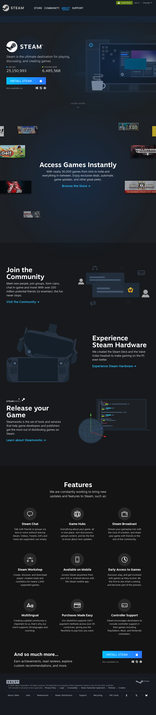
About (66, 8)
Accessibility (72, 688)
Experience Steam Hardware (113, 366)
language (146, 3)
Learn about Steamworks (24, 440)
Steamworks (42, 695)
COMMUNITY (51, 8)
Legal (62, 688)
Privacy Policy (50, 688)
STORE (38, 8)
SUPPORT (77, 8)
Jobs (28, 695)
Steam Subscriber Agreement (93, 688)
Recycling (98, 695)
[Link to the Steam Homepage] (15, 10)
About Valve (13, 695)
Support (83, 695)
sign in (136, 3)
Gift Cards (114, 695)
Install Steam (21, 81)
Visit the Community (21, 302)
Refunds (111, 688)
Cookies (122, 688)
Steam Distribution (63, 695)
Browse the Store (75, 186)
